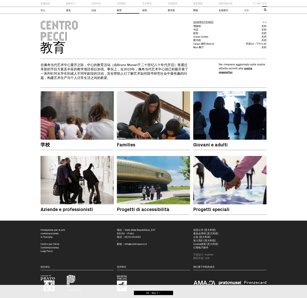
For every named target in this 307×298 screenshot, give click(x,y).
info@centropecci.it (136, 243)
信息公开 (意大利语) (204, 229)
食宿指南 (198, 3)
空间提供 (172, 3)
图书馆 (171, 10)
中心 (43, 10)
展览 (68, 10)
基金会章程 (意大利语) (205, 233)
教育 (119, 10)
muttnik (209, 254)
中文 (264, 3)
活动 (93, 10)
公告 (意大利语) (202, 236)
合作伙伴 (96, 3)
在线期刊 (223, 10)
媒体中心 (70, 3)
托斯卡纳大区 (226, 3)
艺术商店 (147, 3)
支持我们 (121, 3)
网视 (195, 10)
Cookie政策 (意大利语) (205, 243)
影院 (144, 10)
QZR (207, 258)
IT (254, 3)
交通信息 (45, 3)
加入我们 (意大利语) (204, 240)
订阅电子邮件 (201, 247)
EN (258, 3)
